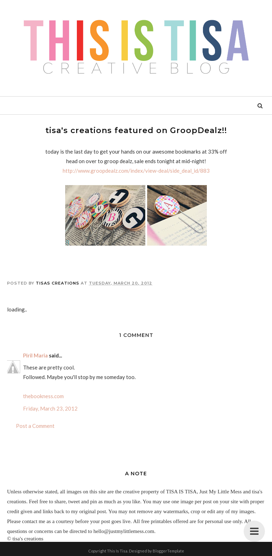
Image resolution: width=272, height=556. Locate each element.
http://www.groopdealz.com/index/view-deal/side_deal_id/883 (136, 170)
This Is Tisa (117, 551)
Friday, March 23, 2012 (50, 408)
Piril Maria (35, 355)
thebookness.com (43, 396)
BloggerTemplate (168, 551)
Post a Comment (35, 426)
